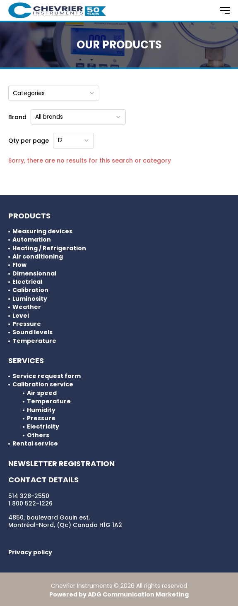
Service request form (46, 376)
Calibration (30, 290)
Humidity (41, 410)
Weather (26, 307)
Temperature (34, 341)
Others (38, 435)
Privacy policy (30, 552)
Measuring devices (42, 231)
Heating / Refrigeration (49, 248)
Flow (19, 265)
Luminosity (29, 299)
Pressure (26, 324)
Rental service (35, 444)
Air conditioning (37, 257)
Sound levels (32, 332)
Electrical (27, 282)
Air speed (42, 393)
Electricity (43, 427)
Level (20, 316)
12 (73, 140)
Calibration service (42, 384)
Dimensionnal (34, 274)
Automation (31, 240)
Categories (54, 93)
